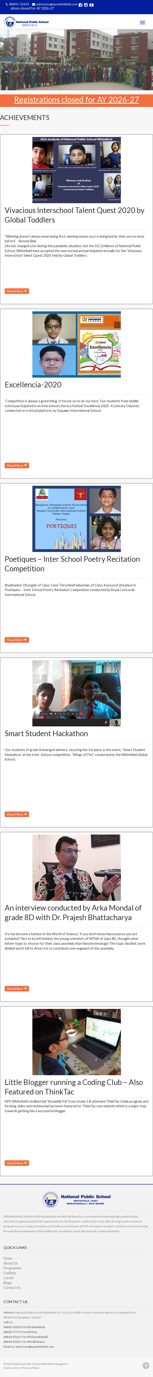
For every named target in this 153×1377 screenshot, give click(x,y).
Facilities (9, 1273)
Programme (12, 1268)
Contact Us (11, 1288)
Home (7, 1258)
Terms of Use (11, 1368)
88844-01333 (12, 1342)
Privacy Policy (30, 1368)
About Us (10, 1263)
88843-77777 (12, 1332)
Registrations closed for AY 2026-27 (30, 8)
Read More (17, 291)
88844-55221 (12, 1337)
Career (8, 1278)
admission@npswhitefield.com (54, 4)
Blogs (7, 1283)
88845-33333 (17, 4)
